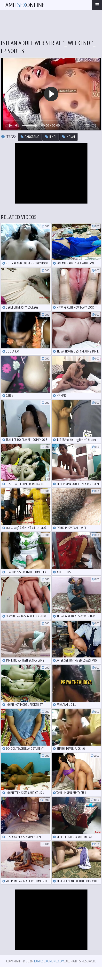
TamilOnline (23, 4)
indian (68, 136)
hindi (50, 136)
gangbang (30, 136)
